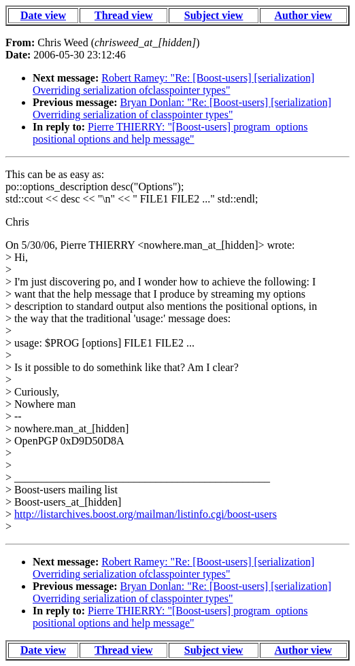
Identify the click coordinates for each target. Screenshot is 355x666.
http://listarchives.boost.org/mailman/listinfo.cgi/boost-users (145, 514)
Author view (304, 15)
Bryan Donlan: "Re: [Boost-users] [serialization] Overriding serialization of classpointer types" (182, 108)
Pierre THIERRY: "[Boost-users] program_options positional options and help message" (170, 133)
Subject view (213, 15)
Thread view (123, 15)
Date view (43, 15)
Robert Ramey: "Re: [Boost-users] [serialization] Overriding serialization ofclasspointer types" (173, 84)
